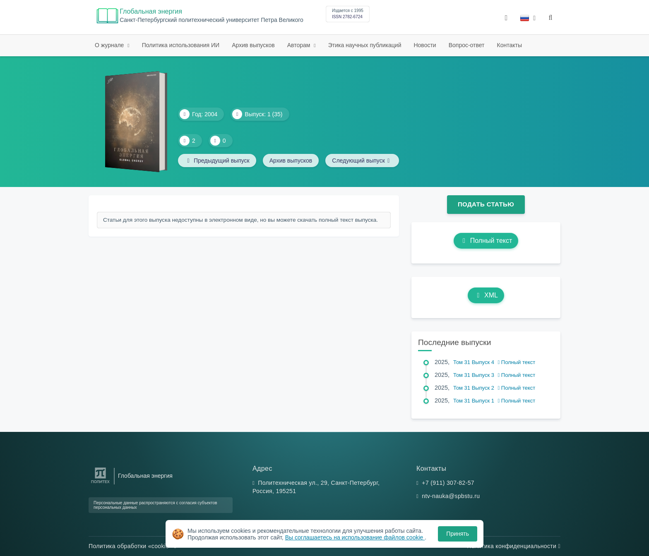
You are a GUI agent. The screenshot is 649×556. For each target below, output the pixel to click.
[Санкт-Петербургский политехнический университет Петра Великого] (100, 483)
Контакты (509, 45)
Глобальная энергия (151, 11)
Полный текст (486, 240)
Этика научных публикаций (364, 45)
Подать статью (486, 204)
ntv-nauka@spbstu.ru (451, 496)
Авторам (299, 45)
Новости (424, 45)
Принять (457, 533)
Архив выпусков (253, 45)
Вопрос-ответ (467, 45)
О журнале (110, 45)
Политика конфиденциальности (513, 546)
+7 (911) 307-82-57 (448, 482)
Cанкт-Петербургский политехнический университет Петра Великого (211, 20)
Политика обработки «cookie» (132, 546)
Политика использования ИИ (180, 45)
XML (486, 295)
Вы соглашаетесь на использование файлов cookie (355, 537)
